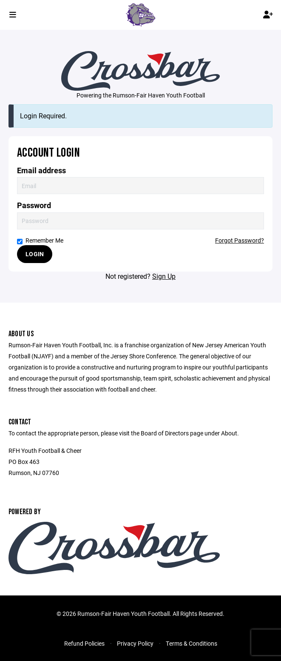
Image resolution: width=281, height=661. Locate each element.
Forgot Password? (239, 240)
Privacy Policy (135, 643)
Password (34, 205)
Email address (41, 170)
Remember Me (40, 240)
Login (35, 254)
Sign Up (164, 276)
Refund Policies (84, 643)
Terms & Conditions (191, 643)
